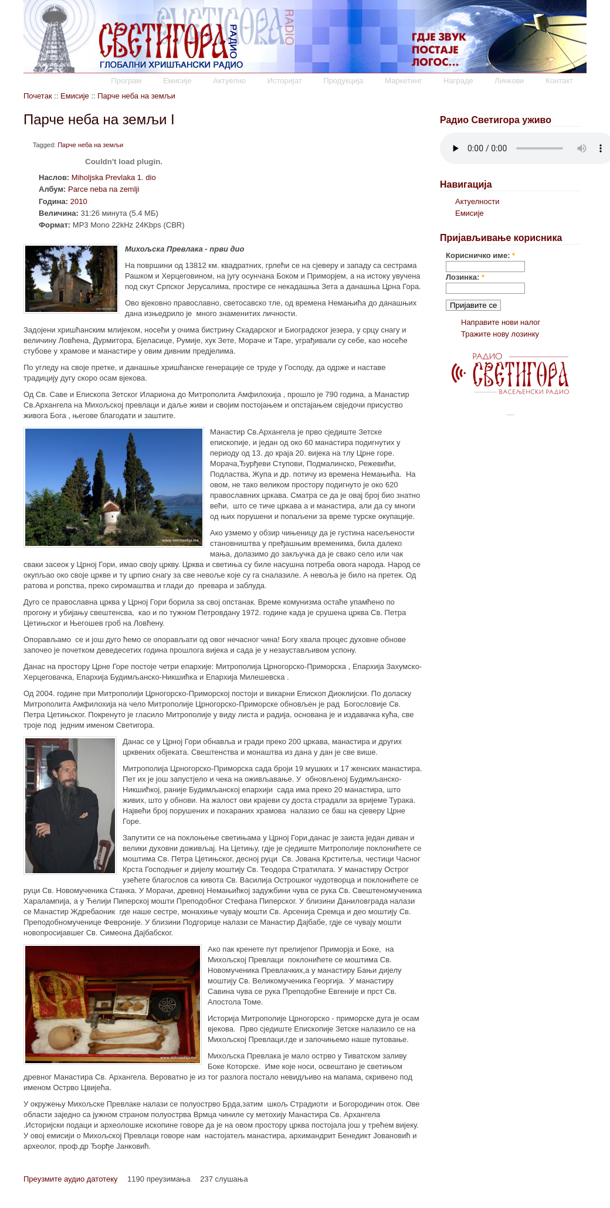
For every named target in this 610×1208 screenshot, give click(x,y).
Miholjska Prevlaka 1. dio (114, 177)
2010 (78, 201)
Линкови (509, 80)
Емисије (177, 80)
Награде (458, 80)
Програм (126, 80)
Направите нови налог (500, 322)
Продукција (343, 80)
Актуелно (229, 80)
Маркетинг (403, 80)
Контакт (559, 80)
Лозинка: (465, 277)
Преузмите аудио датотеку (70, 1179)
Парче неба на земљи (136, 95)
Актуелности (477, 201)
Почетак (37, 95)
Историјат (284, 80)
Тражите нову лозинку (500, 334)
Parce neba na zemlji (103, 189)
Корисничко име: (480, 255)
